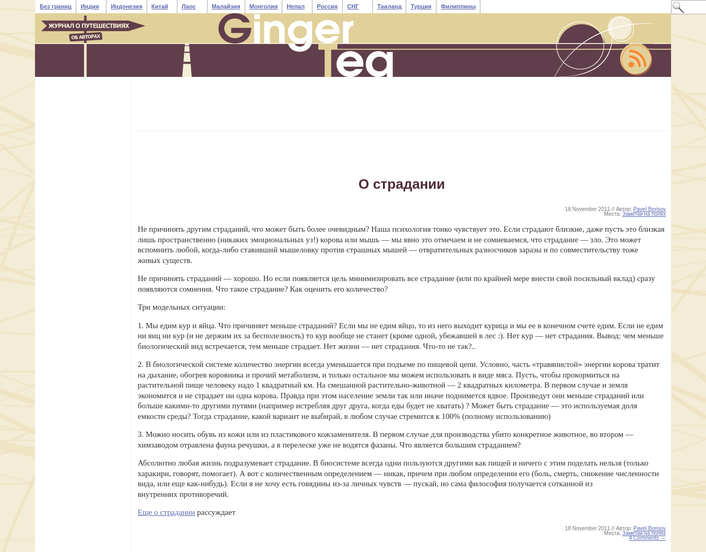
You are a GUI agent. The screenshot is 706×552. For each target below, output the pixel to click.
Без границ (56, 6)
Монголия (263, 6)
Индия (90, 6)
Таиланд (389, 6)
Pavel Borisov (649, 209)
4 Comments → (647, 538)
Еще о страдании (166, 512)
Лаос (189, 6)
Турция (420, 6)
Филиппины (458, 6)
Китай (159, 6)
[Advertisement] (332, 106)
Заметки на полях (644, 214)
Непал (296, 6)
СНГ (353, 6)
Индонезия (126, 6)
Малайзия (226, 6)
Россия (327, 6)
